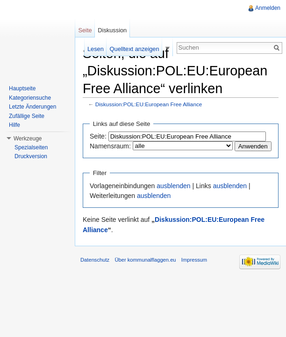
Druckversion (30, 156)
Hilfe (14, 125)
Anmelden (267, 8)
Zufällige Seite (26, 116)
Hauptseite (22, 88)
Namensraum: (110, 146)
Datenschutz (94, 260)
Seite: (98, 136)
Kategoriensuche (30, 98)
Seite (85, 30)
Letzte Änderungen (32, 106)
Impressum (194, 260)
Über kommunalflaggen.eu (145, 260)
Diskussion (112, 30)
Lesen (95, 48)
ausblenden (173, 186)
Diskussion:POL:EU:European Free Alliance (148, 104)
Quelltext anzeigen (134, 48)
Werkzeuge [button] (28, 138)
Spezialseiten (31, 147)
